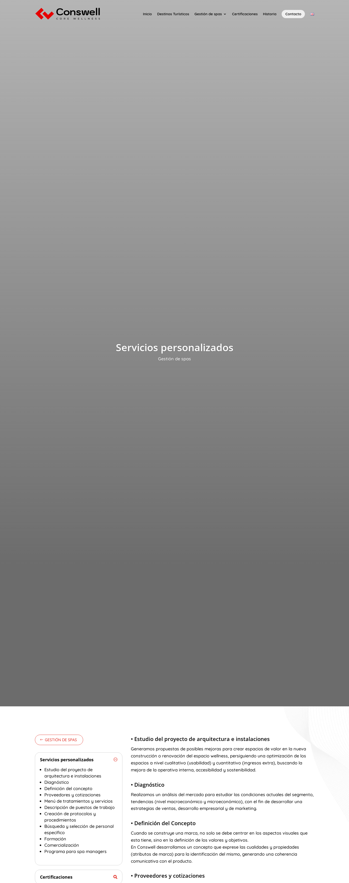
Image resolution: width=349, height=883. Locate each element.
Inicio (147, 14)
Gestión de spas (208, 14)
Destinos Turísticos (173, 14)
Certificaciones (245, 14)
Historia (269, 14)
